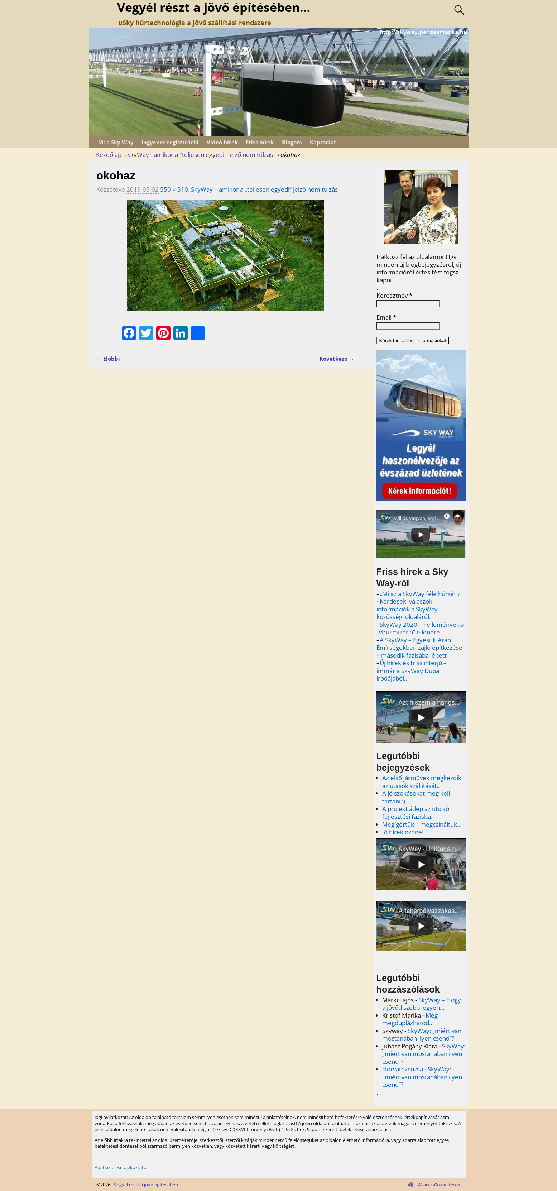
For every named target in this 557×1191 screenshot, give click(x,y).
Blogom (292, 142)
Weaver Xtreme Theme (439, 1184)
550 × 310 (174, 189)
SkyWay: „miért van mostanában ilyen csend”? (421, 1035)
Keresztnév (394, 295)
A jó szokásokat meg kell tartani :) (416, 797)
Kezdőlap (108, 154)
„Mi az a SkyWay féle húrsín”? (420, 594)
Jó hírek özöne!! (403, 832)
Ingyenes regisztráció (169, 142)
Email (386, 317)
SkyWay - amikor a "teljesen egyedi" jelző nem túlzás (200, 154)
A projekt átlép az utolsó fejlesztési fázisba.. (415, 813)
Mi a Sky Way (116, 142)
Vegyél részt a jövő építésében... (147, 1184)
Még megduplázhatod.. (410, 1019)
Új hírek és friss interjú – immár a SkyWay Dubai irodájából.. (411, 670)
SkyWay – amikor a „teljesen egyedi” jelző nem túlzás (264, 189)
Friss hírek (260, 142)
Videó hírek (222, 142)
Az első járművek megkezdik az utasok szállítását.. (421, 782)
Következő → (337, 358)
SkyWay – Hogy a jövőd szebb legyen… (421, 1004)
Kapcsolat (323, 142)
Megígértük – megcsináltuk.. (421, 824)
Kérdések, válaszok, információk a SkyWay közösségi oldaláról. (407, 609)
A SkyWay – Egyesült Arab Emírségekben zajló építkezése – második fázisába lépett (419, 647)
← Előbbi (108, 358)
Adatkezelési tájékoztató (121, 1167)
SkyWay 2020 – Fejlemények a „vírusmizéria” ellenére (420, 628)
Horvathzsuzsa (402, 1069)
